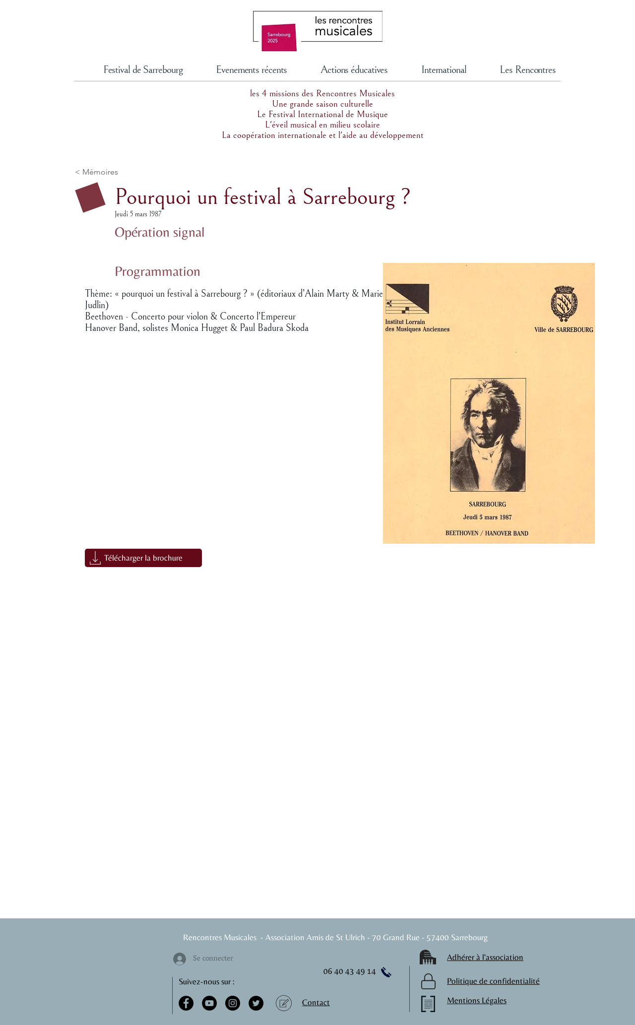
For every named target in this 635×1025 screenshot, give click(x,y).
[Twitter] (256, 1003)
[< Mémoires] (125, 172)
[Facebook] (186, 1003)
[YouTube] (209, 1003)
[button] (143, 558)
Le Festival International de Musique (322, 114)
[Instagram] (232, 1003)
